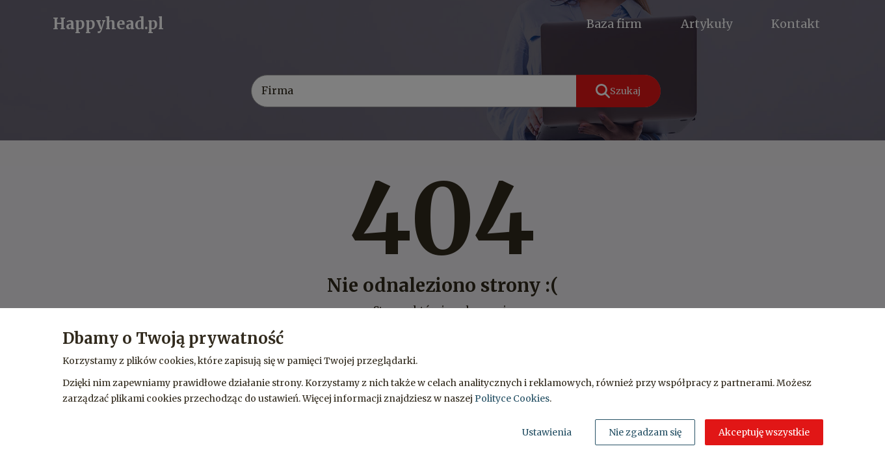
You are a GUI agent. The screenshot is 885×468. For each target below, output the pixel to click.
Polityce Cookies (512, 398)
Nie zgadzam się (645, 432)
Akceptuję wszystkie (764, 432)
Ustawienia (547, 432)
